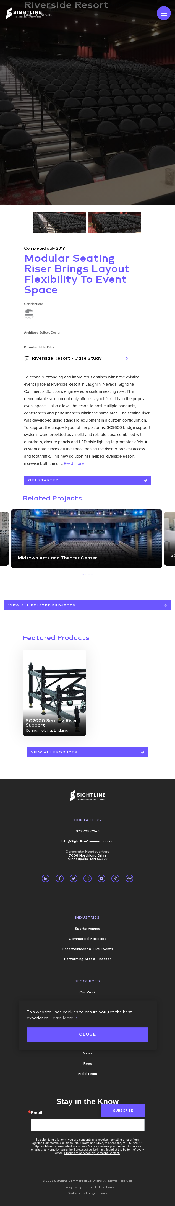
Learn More (61, 1018)
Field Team (87, 1074)
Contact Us (87, 820)
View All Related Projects (41, 605)
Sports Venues (87, 928)
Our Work (87, 992)
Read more (74, 463)
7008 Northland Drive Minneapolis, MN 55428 (87, 855)
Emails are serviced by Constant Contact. (92, 1153)
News (88, 1053)
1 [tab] (83, 574)
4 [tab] (92, 574)
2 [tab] (86, 574)
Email (37, 1113)
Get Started (43, 480)
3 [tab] (89, 574)
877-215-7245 (88, 831)
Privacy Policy (71, 1187)
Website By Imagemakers (87, 1193)
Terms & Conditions (99, 1187)
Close (87, 1034)
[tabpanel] (86, 538)
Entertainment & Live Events (87, 949)
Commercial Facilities (87, 939)
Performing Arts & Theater (87, 959)
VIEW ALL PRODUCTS (54, 752)
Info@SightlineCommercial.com (87, 841)
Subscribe (123, 1110)
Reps (87, 1063)
